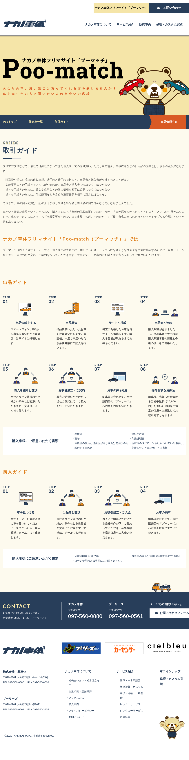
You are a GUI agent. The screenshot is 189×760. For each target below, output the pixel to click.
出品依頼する (167, 121)
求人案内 (74, 719)
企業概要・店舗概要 (80, 706)
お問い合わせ (76, 731)
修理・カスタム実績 (169, 24)
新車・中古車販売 (130, 695)
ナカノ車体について (98, 24)
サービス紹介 (125, 24)
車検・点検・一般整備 (131, 710)
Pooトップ (10, 121)
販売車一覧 (36, 121)
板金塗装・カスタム (131, 701)
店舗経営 (125, 731)
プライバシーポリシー (81, 725)
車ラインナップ (170, 685)
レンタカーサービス (131, 725)
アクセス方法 (76, 712)
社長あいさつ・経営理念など (84, 697)
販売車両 (145, 24)
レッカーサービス (130, 719)
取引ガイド (62, 121)
